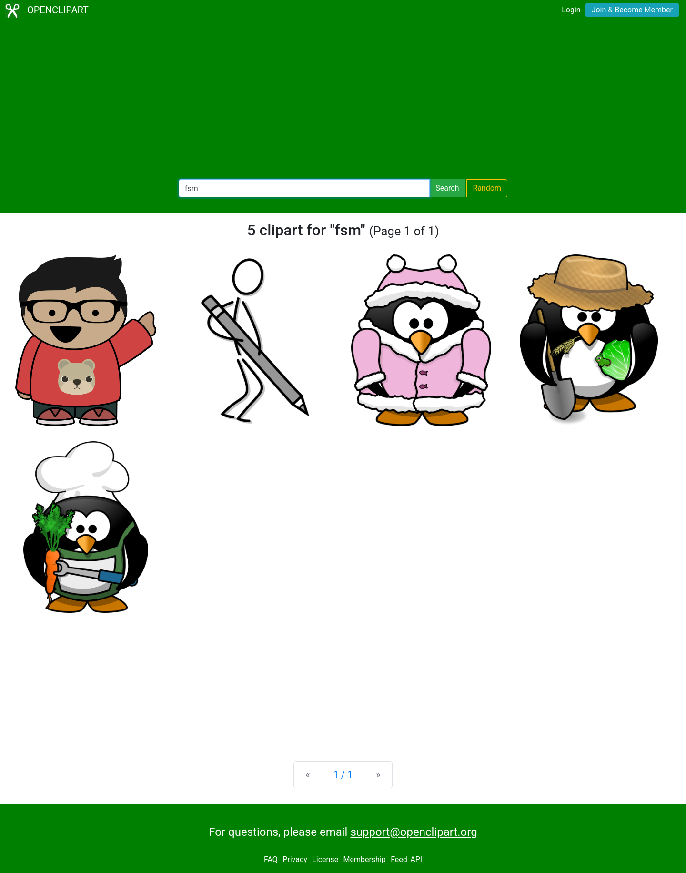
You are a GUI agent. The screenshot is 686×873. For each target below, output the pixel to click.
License (325, 859)
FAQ (271, 859)
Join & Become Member (632, 9)
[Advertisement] (343, 100)
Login (571, 9)
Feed (399, 859)
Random (487, 188)
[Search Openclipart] (304, 188)
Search (447, 188)
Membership (364, 859)
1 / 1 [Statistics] (343, 775)
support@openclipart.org (413, 832)
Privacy (294, 859)
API (416, 859)
